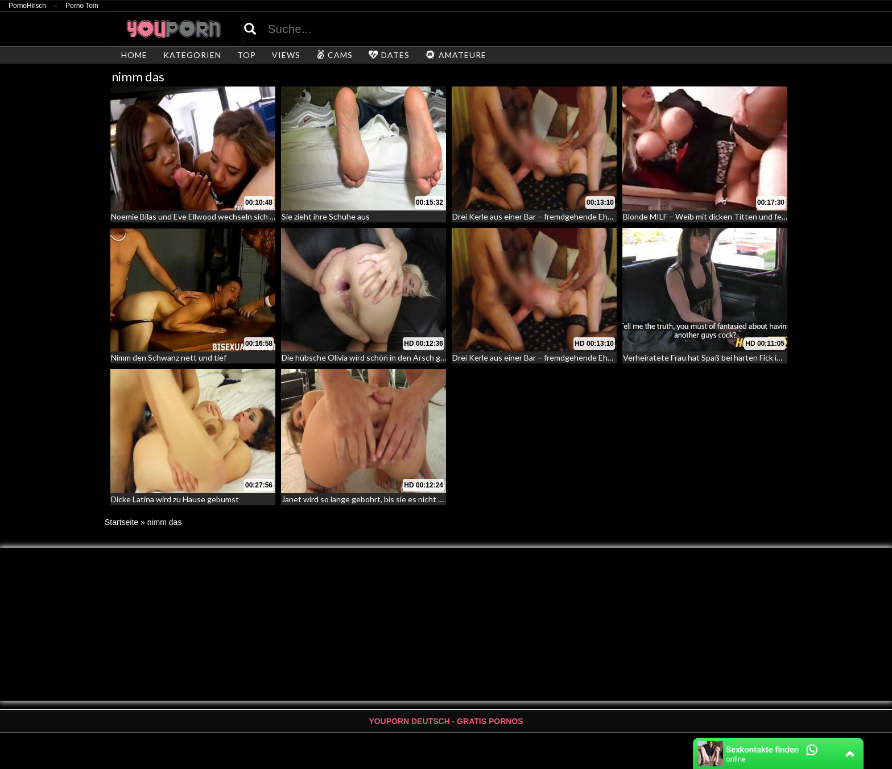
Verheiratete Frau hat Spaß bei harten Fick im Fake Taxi (720, 357)
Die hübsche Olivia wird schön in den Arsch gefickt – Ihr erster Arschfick (410, 357)
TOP (246, 55)
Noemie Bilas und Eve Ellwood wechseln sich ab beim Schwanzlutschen (236, 216)
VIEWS (286, 55)
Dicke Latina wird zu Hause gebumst (175, 499)
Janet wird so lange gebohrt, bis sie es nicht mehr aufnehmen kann (399, 499)
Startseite (121, 522)
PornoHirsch (27, 6)
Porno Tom (81, 6)
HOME (134, 55)
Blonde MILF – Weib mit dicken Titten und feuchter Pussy (726, 216)
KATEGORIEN (192, 55)
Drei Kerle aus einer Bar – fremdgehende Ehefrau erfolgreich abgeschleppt (584, 216)
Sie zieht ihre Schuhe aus (326, 216)
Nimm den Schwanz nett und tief (168, 357)
